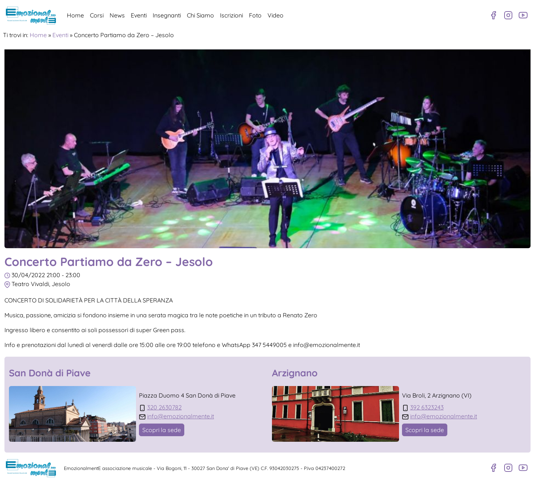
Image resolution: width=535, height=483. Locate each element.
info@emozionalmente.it (180, 416)
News (117, 15)
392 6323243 (427, 407)
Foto (255, 15)
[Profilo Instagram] (508, 15)
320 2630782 (164, 407)
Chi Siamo (200, 15)
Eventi (139, 15)
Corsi (97, 15)
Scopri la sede (161, 430)
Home (75, 15)
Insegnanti (167, 15)
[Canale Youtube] (523, 15)
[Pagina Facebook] (493, 15)
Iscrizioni (231, 15)
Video (275, 15)
